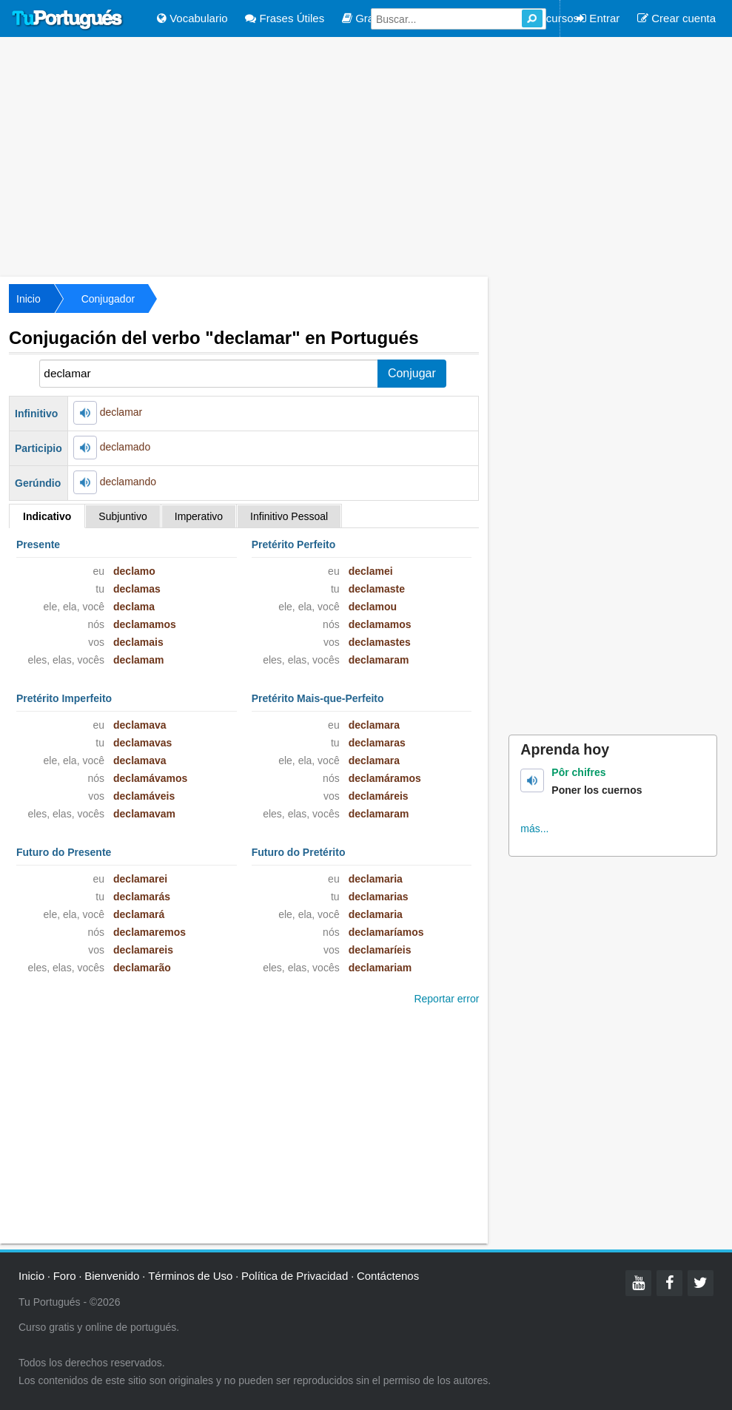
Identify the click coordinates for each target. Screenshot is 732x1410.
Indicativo (47, 516)
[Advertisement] (366, 155)
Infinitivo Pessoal (289, 516)
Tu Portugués (67, 20)
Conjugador (108, 299)
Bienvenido (111, 1275)
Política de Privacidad (294, 1275)
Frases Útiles (284, 18)
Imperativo (199, 516)
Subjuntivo (122, 516)
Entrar (598, 18)
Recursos (549, 18)
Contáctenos (388, 1275)
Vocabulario (192, 18)
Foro (64, 1275)
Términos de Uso (190, 1275)
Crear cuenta (676, 18)
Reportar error (446, 999)
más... (534, 828)
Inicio (28, 299)
